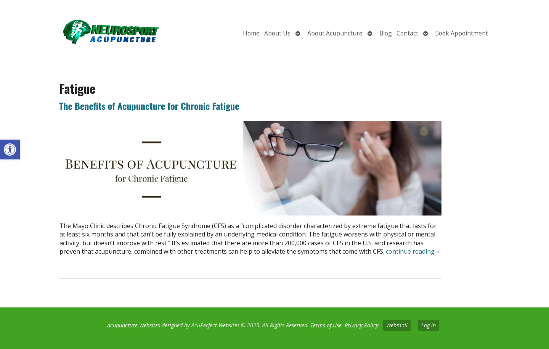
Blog (385, 33)
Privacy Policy (362, 325)
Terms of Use (326, 325)
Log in (428, 325)
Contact (407, 33)
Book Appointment (461, 33)
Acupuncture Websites (133, 325)
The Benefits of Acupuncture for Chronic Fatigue (149, 106)
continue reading (412, 251)
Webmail (397, 325)
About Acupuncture (335, 33)
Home (251, 33)
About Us (277, 33)
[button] (10, 149)
